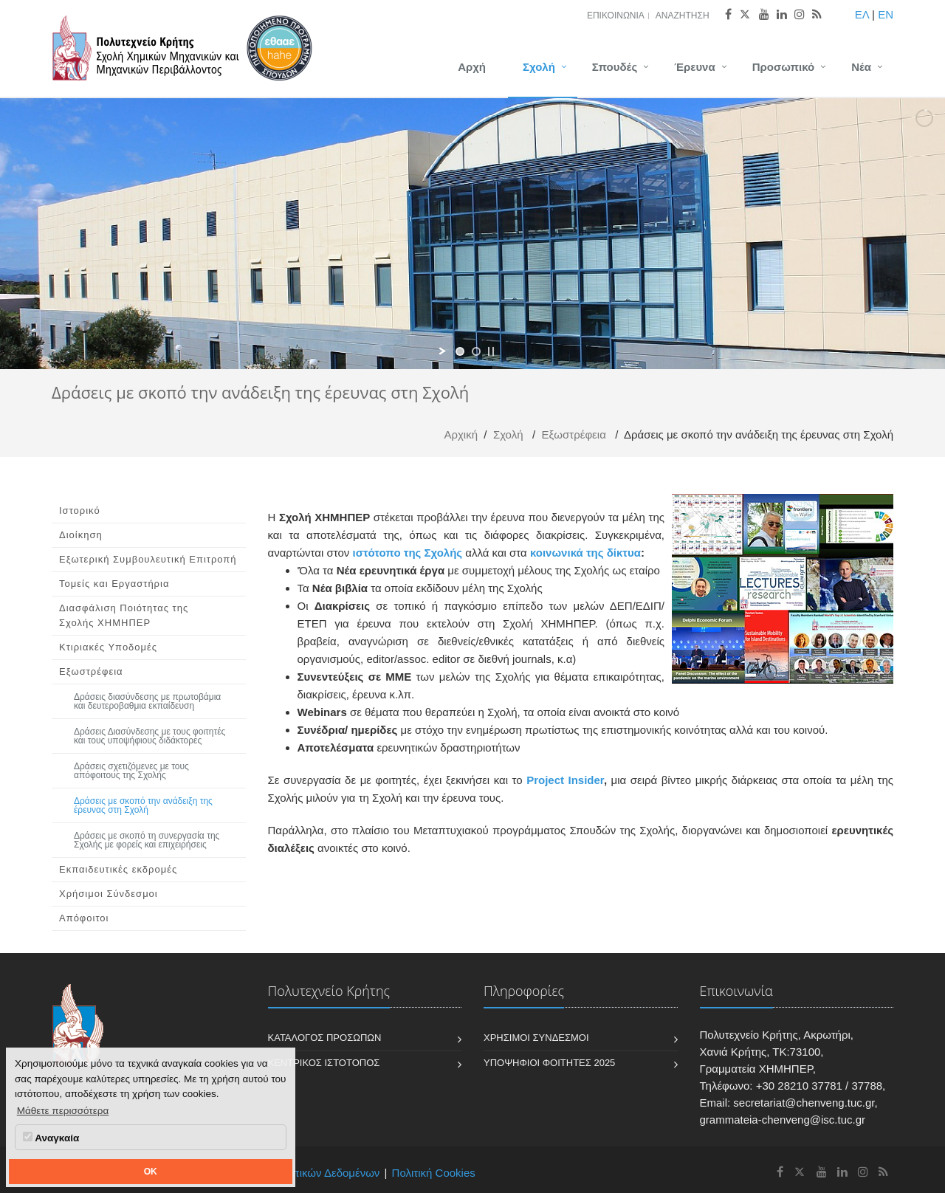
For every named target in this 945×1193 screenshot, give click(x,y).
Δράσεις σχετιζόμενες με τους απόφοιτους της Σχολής (131, 770)
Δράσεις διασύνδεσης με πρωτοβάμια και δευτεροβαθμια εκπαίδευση (147, 701)
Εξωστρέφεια (574, 434)
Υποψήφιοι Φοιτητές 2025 (549, 1062)
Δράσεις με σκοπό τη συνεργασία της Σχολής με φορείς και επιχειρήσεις (146, 840)
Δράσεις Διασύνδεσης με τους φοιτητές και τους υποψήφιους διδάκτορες (149, 736)
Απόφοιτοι (84, 918)
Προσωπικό (783, 67)
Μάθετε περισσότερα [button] (63, 1110)
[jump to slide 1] (460, 351)
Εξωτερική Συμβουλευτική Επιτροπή (148, 559)
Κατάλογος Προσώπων (325, 1037)
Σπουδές (614, 67)
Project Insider (565, 780)
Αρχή (472, 67)
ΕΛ (862, 14)
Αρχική (461, 434)
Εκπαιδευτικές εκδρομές (118, 869)
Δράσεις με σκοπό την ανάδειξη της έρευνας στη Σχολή (143, 805)
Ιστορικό (79, 510)
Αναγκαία (51, 1138)
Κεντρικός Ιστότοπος (324, 1062)
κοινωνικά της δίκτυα (585, 552)
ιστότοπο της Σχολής (408, 552)
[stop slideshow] (491, 351)
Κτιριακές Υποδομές (108, 647)
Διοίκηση (81, 534)
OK (150, 1171)
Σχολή (539, 67)
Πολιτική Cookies (433, 1172)
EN (885, 14)
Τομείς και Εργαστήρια (114, 583)
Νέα (861, 67)
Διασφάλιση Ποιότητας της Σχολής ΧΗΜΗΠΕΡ (123, 615)
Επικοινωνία (616, 15)
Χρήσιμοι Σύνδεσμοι (108, 893)
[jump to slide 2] (476, 351)
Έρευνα (694, 67)
